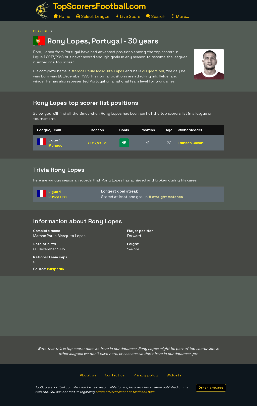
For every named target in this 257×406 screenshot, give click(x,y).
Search (155, 16)
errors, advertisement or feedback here (124, 392)
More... (180, 16)
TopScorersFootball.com (99, 6)
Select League (93, 16)
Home (62, 16)
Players (41, 31)
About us (88, 375)
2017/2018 (97, 142)
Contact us (115, 375)
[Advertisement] (128, 306)
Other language (211, 387)
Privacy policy (146, 375)
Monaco (55, 145)
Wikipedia (55, 269)
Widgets (174, 375)
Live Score (127, 16)
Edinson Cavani (191, 142)
